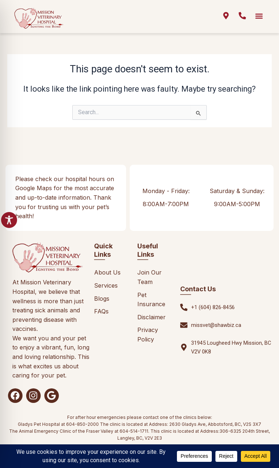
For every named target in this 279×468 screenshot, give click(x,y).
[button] (259, 16)
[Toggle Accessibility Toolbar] (9, 220)
